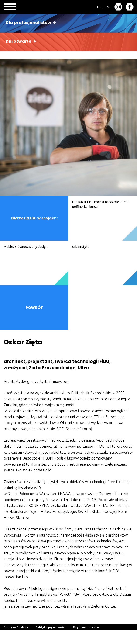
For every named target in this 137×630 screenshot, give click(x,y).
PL (99, 7)
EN (106, 7)
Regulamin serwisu (86, 627)
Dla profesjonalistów (28, 22)
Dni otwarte (18, 41)
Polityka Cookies (16, 627)
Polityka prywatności (50, 627)
